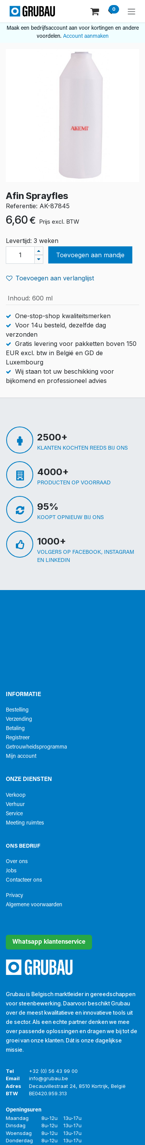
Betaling (15, 729)
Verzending (19, 719)
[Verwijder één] (38, 259)
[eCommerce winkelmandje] (95, 11)
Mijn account (21, 756)
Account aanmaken (86, 36)
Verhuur (15, 805)
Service (14, 814)
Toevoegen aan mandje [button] (90, 255)
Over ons (17, 862)
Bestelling (17, 710)
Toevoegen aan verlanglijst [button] (50, 278)
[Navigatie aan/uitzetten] (131, 11)
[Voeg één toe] (38, 250)
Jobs (11, 871)
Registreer (18, 738)
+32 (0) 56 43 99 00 (53, 1071)
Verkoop (16, 795)
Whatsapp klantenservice (48, 942)
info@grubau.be (48, 1078)
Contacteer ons (24, 880)
